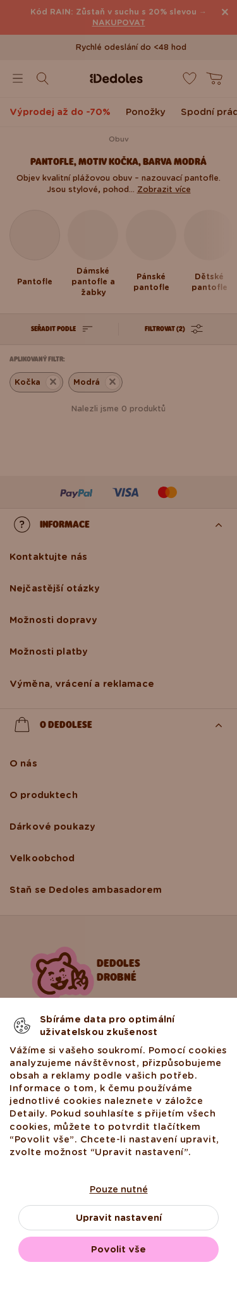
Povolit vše (118, 1249)
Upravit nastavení (119, 1218)
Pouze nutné (119, 1189)
